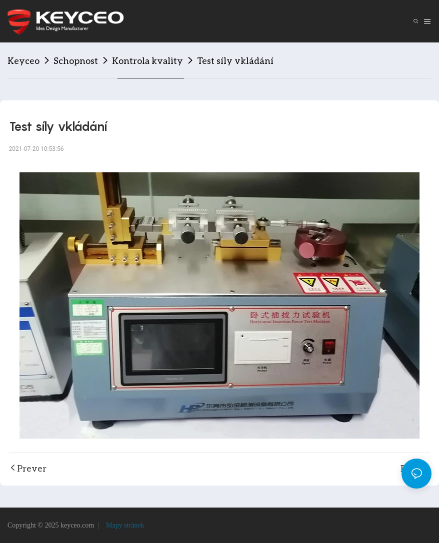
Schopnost (76, 60)
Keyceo (24, 60)
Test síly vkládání (235, 60)
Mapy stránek (124, 525)
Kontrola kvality (147, 60)
